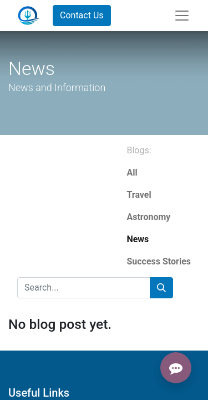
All (131, 172)
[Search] (161, 287)
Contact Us (82, 15)
